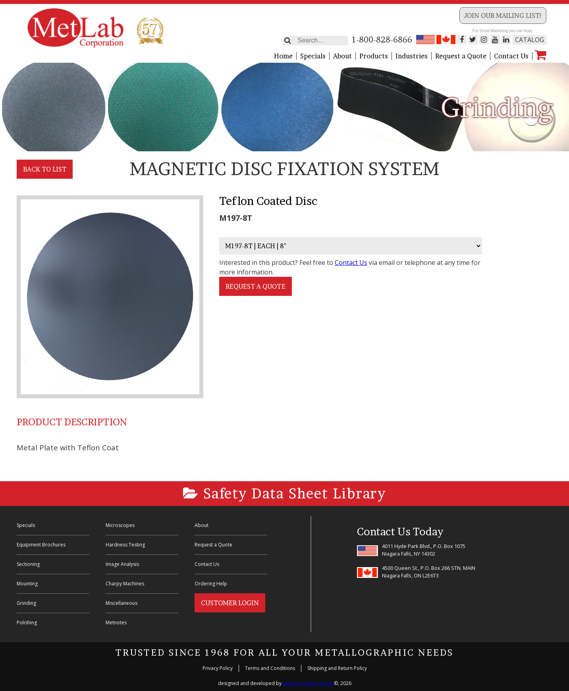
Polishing (27, 622)
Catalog (529, 39)
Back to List (44, 169)
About (342, 56)
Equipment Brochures (41, 544)
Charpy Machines (125, 583)
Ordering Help (211, 583)
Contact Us (511, 56)
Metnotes (116, 622)
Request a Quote (460, 56)
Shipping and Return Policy (337, 668)
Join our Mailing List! (503, 15)
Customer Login (230, 603)
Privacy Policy (218, 668)
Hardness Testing (125, 544)
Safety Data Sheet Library (284, 493)
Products (373, 56)
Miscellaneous (121, 603)
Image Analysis (122, 564)
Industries (411, 56)
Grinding (26, 603)
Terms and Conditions (270, 668)
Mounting (27, 583)
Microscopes (120, 525)
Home (283, 56)
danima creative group (308, 683)
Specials (313, 56)
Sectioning (28, 564)
